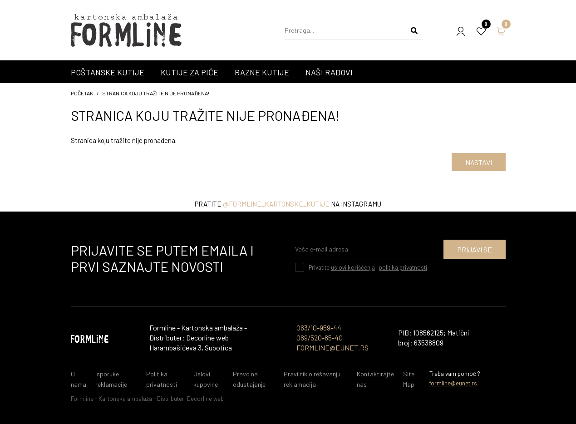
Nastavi (478, 162)
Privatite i (368, 267)
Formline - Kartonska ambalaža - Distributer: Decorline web (147, 398)
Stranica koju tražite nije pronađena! (155, 93)
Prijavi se (474, 249)
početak (82, 93)
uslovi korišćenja (353, 267)
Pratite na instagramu (288, 204)
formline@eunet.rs (453, 383)
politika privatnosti (403, 267)
